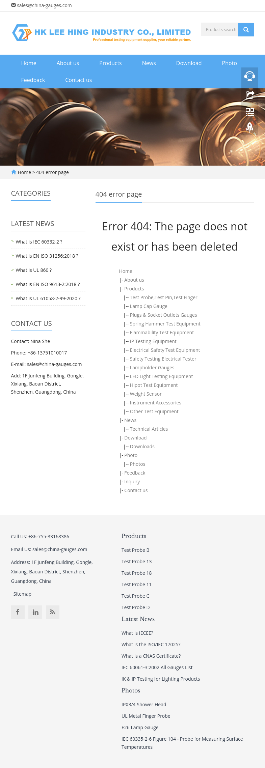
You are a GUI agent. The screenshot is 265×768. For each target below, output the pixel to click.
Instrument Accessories (155, 402)
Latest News (138, 619)
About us (68, 63)
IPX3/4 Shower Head (144, 704)
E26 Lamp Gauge (140, 727)
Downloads (142, 446)
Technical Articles (149, 429)
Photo (229, 63)
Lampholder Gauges (152, 367)
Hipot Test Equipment (154, 385)
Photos (137, 464)
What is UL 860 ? (34, 270)
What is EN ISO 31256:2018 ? (47, 256)
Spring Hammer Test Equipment (165, 323)
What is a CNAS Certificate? (151, 656)
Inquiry (132, 481)
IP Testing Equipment (153, 341)
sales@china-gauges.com (44, 5)
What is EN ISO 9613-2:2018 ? (48, 284)
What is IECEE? (137, 633)
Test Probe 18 (137, 573)
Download (189, 63)
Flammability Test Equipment (162, 332)
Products (110, 63)
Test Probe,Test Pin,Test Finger (163, 297)
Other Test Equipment (154, 411)
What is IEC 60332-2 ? (39, 241)
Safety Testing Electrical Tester (163, 358)
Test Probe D (136, 607)
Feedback (33, 80)
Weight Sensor (146, 394)
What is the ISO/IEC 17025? (151, 644)
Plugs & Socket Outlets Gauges (163, 315)
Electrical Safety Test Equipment (165, 350)
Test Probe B (136, 550)
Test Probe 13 (137, 561)
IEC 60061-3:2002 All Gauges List (157, 667)
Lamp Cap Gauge (148, 306)
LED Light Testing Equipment (161, 376)
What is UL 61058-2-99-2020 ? (48, 298)
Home (28, 63)
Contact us (78, 80)
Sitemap (22, 594)
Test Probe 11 (137, 584)
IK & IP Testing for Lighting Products (161, 679)
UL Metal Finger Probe (146, 716)
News (149, 63)
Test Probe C (135, 596)
